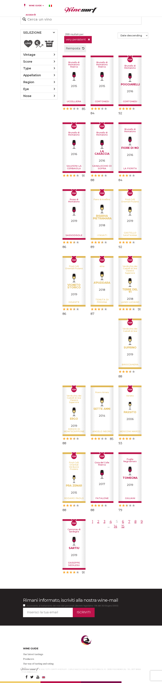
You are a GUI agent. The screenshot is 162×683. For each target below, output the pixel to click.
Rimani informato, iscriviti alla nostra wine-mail (70, 600)
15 (122, 526)
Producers (28, 658)
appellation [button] (32, 75)
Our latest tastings (33, 654)
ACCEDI (31, 15)
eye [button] (26, 89)
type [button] (27, 68)
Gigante (74, 302)
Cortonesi (102, 101)
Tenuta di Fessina (102, 300)
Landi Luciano (130, 302)
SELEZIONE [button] (32, 33)
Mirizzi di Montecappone (74, 430)
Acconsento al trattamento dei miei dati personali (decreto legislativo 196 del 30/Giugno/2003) (72, 605)
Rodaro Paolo (74, 498)
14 (115, 526)
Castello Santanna (130, 233)
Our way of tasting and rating (38, 663)
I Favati (102, 235)
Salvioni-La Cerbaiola (74, 167)
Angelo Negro (102, 431)
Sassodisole (74, 235)
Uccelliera (74, 101)
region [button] (28, 82)
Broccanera (130, 364)
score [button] (27, 61)
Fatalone (102, 498)
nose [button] (27, 96)
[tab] (39, 32)
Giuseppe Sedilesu (74, 563)
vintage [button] (29, 55)
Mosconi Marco (130, 431)
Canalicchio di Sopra (102, 167)
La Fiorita (130, 168)
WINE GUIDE (36, 5)
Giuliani (130, 498)
